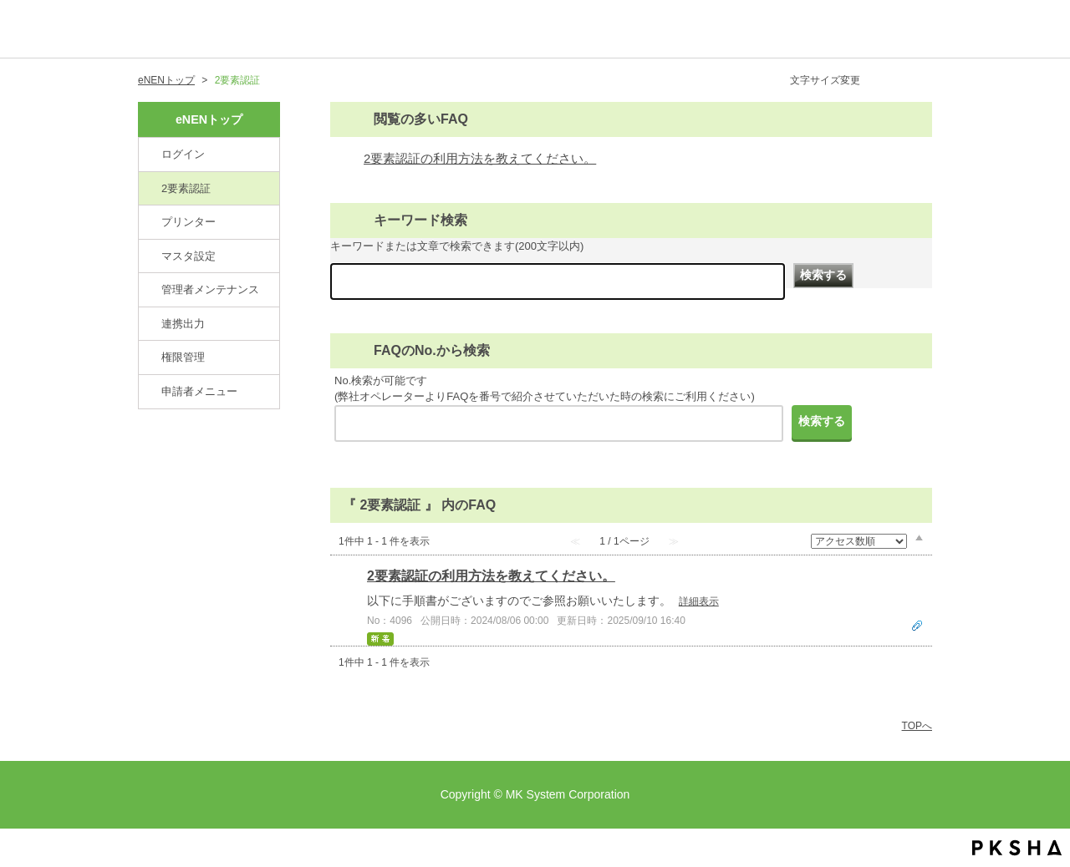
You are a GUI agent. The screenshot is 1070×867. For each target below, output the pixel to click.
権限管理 (183, 357)
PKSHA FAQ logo (1017, 848)
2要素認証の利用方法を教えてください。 (480, 158)
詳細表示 (699, 601)
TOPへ (917, 726)
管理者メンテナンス (210, 289)
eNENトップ (166, 80)
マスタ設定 (188, 256)
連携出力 (183, 323)
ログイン (183, 154)
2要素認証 (186, 188)
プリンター (188, 221)
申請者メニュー (199, 391)
